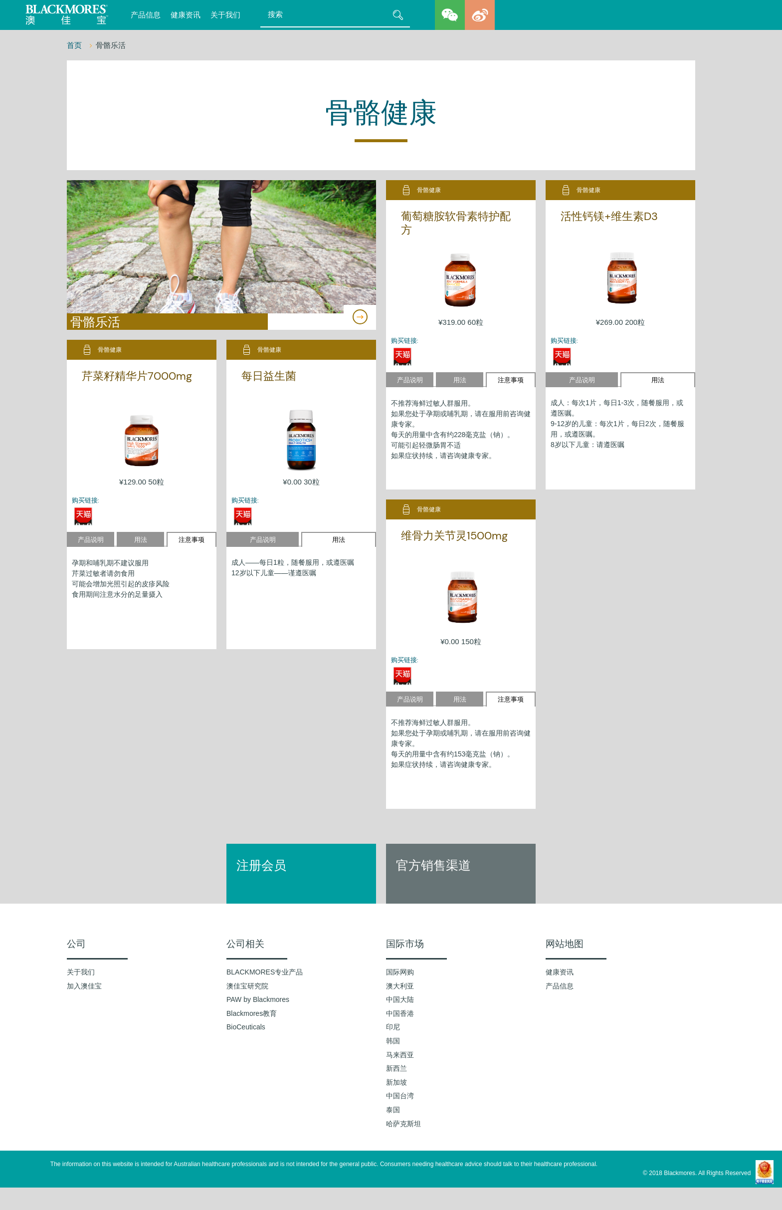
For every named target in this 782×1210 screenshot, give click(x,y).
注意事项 (511, 380)
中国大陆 (400, 999)
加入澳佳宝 (84, 986)
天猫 (402, 356)
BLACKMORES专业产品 (264, 972)
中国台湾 (400, 1096)
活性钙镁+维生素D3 (609, 216)
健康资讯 (185, 14)
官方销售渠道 (433, 865)
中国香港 (400, 1013)
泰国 (393, 1110)
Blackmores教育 (251, 1013)
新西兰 (396, 1068)
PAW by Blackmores (257, 999)
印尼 (393, 1027)
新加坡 (396, 1082)
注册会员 (261, 865)
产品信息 (146, 14)
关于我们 (225, 14)
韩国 (393, 1041)
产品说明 (410, 380)
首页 (75, 45)
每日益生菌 (268, 376)
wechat (450, 15)
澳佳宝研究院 (247, 986)
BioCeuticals (245, 1027)
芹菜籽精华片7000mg (137, 376)
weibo (480, 15)
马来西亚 (400, 1055)
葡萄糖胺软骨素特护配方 (456, 223)
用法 (459, 380)
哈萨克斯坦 (403, 1124)
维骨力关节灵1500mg (454, 535)
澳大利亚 (400, 986)
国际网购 (400, 972)
